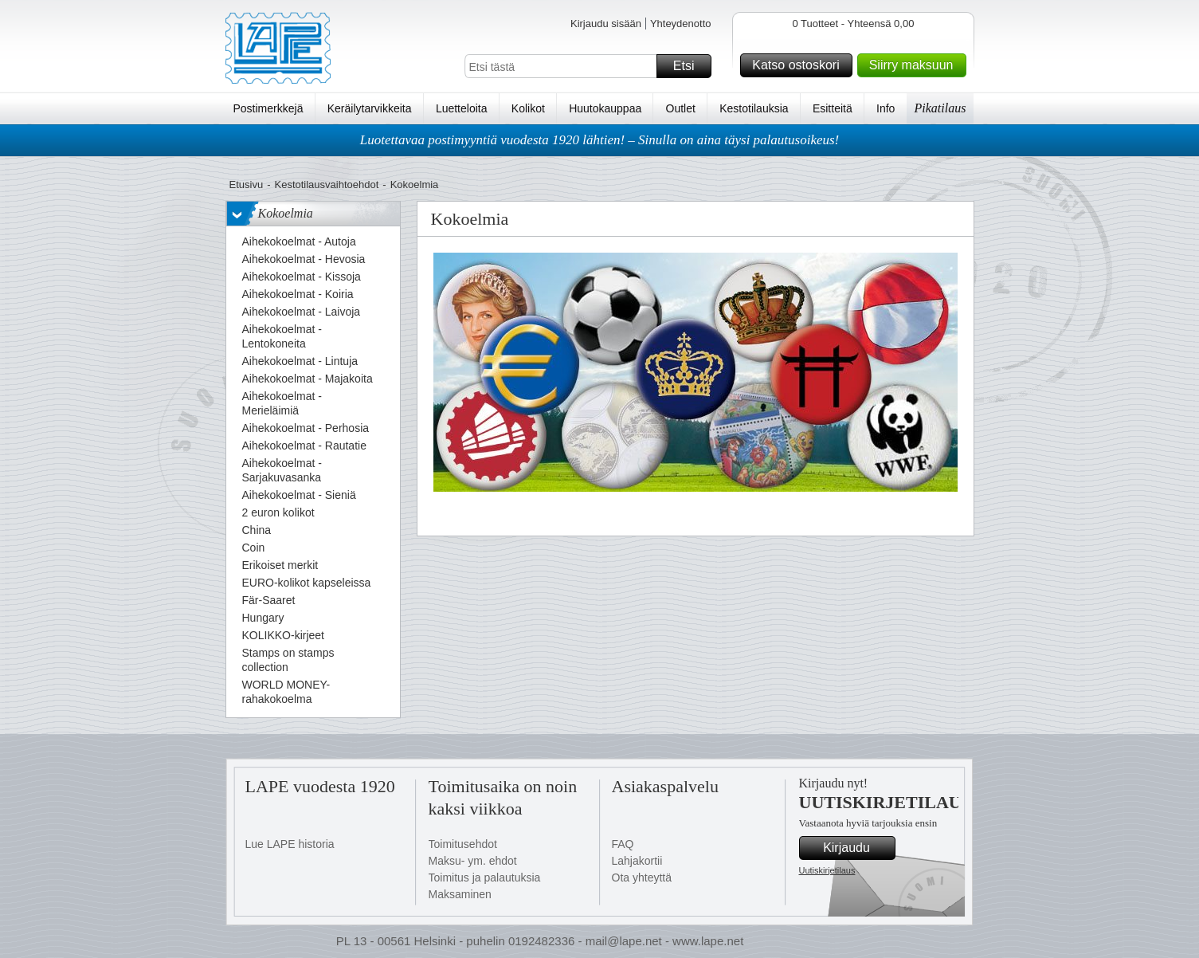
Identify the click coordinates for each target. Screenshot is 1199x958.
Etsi (690, 66)
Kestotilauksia (753, 108)
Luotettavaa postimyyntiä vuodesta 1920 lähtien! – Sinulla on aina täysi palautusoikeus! (600, 139)
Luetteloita (462, 108)
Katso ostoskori (799, 65)
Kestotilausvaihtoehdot (326, 184)
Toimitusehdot (463, 844)
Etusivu (246, 184)
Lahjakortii (637, 860)
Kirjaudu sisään (605, 23)
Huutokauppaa (605, 108)
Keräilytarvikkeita (369, 108)
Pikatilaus (940, 108)
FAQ (623, 844)
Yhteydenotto (680, 23)
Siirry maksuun (915, 65)
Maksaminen (460, 894)
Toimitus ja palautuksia (485, 877)
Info (885, 108)
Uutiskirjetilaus (827, 870)
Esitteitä (832, 108)
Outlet (680, 108)
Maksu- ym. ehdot (473, 860)
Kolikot (528, 108)
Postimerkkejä (268, 108)
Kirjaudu (856, 848)
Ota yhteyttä (642, 877)
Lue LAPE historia (290, 844)
